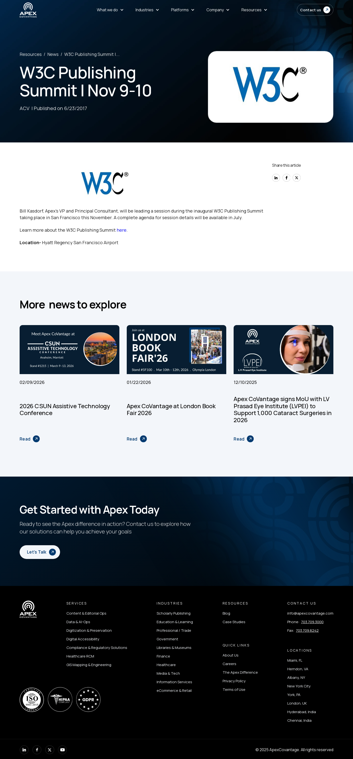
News (53, 54)
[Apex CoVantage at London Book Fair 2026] (137, 438)
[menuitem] (110, 10)
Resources (31, 54)
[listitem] (96, 613)
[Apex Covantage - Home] (43, 10)
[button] (315, 10)
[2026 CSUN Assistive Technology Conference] (30, 438)
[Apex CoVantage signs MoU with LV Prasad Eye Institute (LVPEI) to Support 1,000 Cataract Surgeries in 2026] (244, 438)
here (121, 230)
